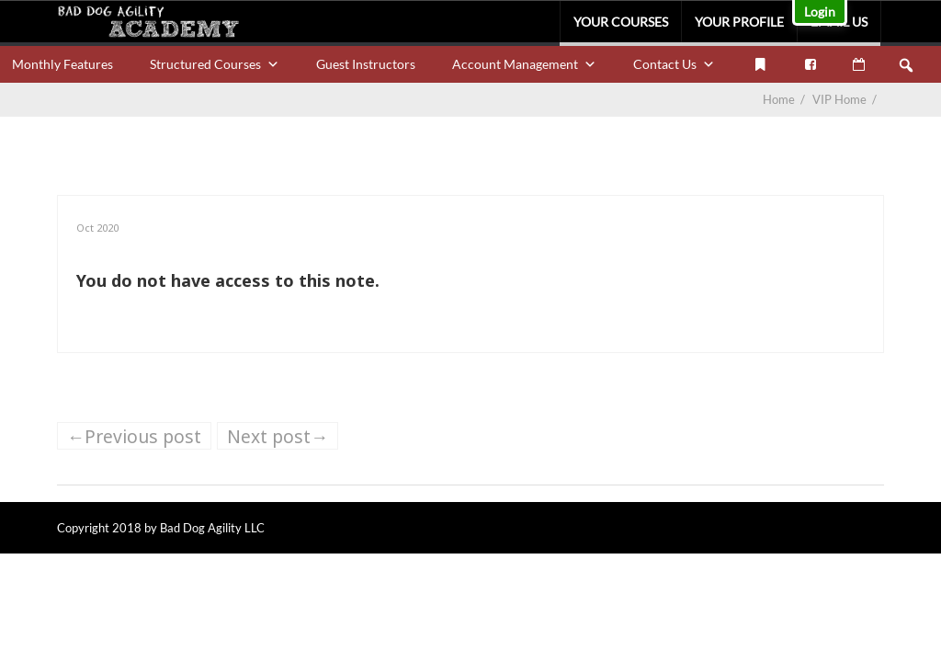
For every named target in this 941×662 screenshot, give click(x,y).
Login (819, 11)
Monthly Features (62, 64)
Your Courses (620, 21)
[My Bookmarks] (760, 64)
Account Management (524, 64)
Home (779, 99)
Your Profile (739, 21)
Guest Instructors (365, 64)
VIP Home (845, 99)
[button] (906, 65)
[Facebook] (810, 64)
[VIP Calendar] (859, 64)
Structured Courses (214, 64)
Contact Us (674, 64)
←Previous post (134, 436)
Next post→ (277, 436)
